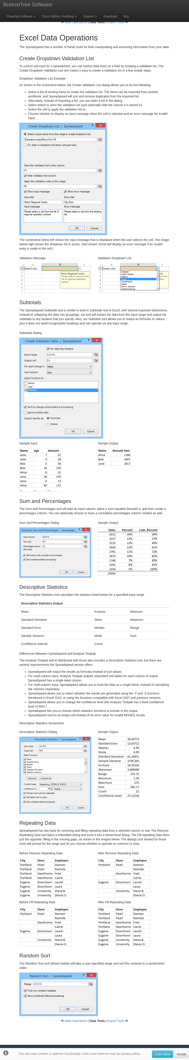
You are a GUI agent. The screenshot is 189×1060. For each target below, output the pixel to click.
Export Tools (117, 22)
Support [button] (90, 16)
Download (110, 16)
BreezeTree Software (27, 4)
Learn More (162, 1054)
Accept (181, 1054)
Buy (126, 16)
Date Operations (74, 22)
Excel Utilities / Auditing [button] (59, 16)
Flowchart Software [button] (21, 16)
